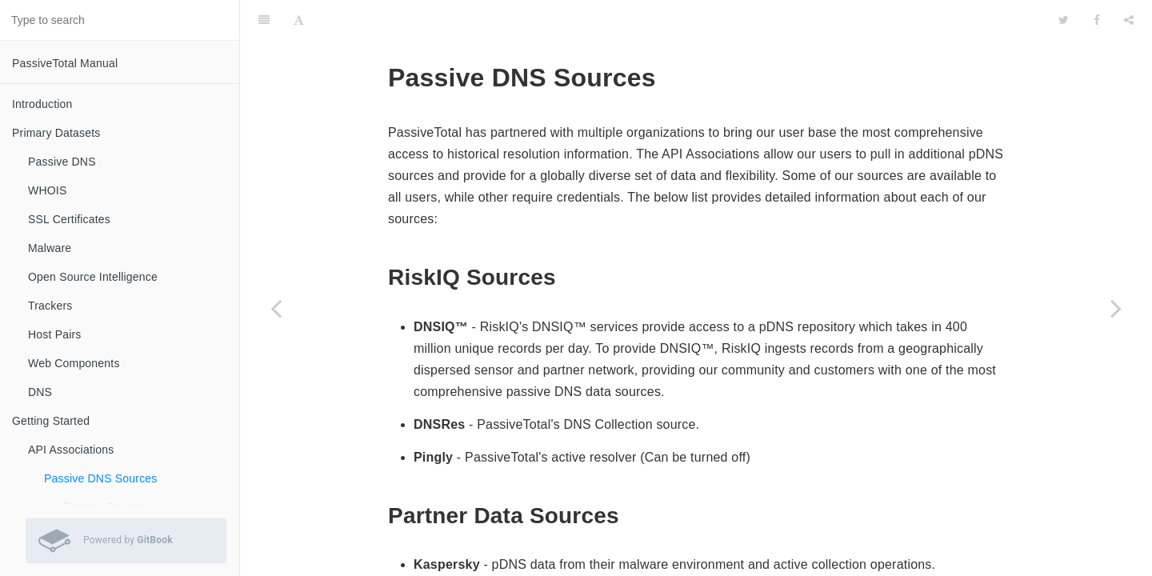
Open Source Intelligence (93, 276)
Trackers (50, 305)
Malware (49, 248)
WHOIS (47, 190)
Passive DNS (62, 161)
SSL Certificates (69, 219)
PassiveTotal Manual (65, 63)
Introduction (42, 104)
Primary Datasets (56, 132)
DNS (40, 392)
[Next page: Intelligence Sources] (1116, 308)
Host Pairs (55, 334)
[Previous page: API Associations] (276, 308)
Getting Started (51, 420)
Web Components (74, 363)
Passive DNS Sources (101, 478)
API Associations (71, 449)
